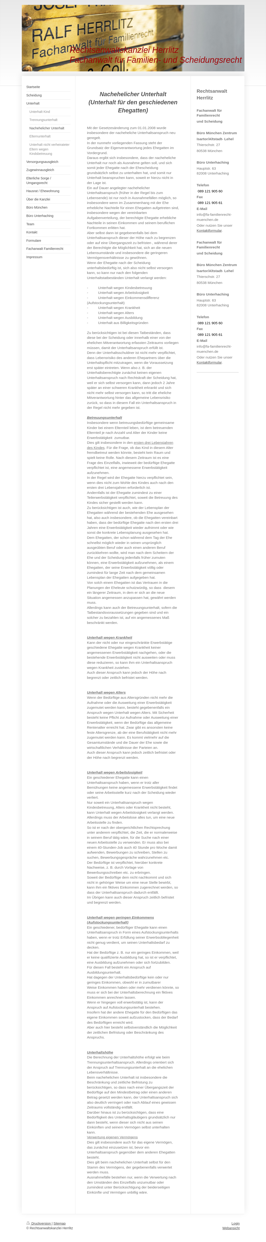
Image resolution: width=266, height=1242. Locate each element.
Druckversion (39, 1223)
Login (236, 1223)
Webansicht (231, 1228)
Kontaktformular (209, 230)
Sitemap (60, 1223)
